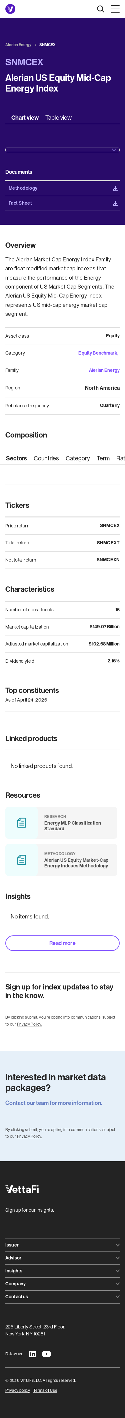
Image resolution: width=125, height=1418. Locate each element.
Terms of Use (45, 1390)
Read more (62, 943)
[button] (114, 9)
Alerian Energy (104, 370)
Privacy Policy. (29, 1024)
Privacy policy (17, 1390)
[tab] (25, 117)
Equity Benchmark (97, 353)
